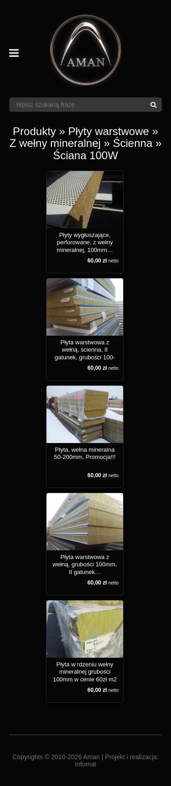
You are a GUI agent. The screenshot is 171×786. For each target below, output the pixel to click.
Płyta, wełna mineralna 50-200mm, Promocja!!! (84, 453)
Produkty (34, 131)
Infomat (85, 764)
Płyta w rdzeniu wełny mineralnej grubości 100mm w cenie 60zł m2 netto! (85, 675)
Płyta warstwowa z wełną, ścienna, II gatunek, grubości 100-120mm (85, 353)
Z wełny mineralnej (55, 143)
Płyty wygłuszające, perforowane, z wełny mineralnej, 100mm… (85, 242)
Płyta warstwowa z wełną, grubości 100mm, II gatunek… (85, 564)
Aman (91, 757)
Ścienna (133, 143)
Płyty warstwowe (108, 131)
